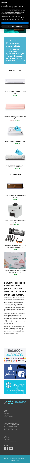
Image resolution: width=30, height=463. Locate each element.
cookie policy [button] (22, 10)
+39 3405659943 (15, 424)
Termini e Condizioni (8, 416)
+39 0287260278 (13, 426)
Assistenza (6, 415)
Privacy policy (16, 460)
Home (5, 410)
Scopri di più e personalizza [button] (15, 26)
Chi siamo (6, 411)
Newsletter (6, 413)
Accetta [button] (15, 23)
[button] (28, 2)
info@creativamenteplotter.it (10, 423)
